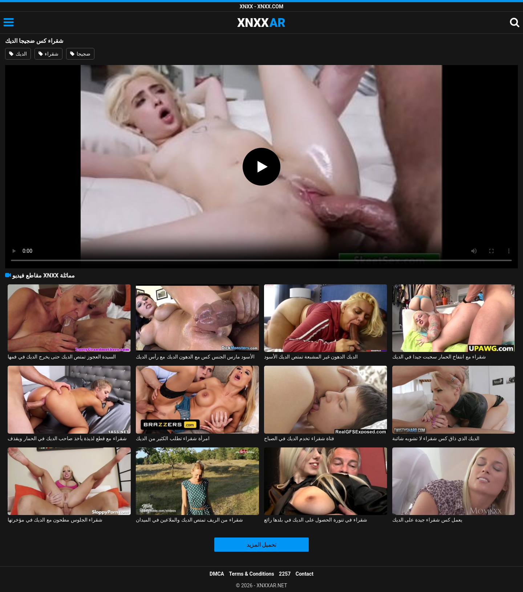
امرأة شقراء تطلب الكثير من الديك (172, 438)
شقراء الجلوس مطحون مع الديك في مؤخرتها (55, 520)
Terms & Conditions (251, 574)
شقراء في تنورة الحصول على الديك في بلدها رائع (315, 520)
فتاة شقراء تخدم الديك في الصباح (299, 438)
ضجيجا (80, 54)
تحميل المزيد (262, 544)
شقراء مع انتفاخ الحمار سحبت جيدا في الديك (439, 357)
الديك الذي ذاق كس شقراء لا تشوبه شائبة (435, 438)
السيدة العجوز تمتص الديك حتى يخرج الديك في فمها (62, 357)
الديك (18, 54)
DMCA (217, 574)
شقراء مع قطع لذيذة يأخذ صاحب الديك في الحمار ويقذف (67, 438)
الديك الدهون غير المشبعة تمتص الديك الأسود (311, 357)
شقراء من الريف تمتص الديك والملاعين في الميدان (189, 520)
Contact (304, 574)
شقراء (48, 54)
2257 (285, 574)
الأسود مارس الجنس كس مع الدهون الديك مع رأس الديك (195, 357)
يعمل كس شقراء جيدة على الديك (427, 520)
